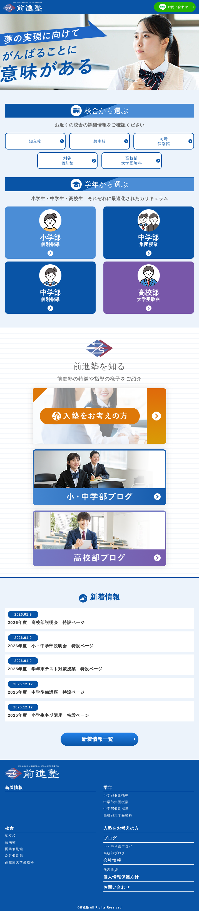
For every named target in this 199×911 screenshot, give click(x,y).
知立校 (35, 141)
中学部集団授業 (116, 802)
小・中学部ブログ (117, 846)
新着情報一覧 (97, 739)
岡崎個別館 (164, 141)
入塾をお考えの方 (121, 828)
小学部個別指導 (116, 795)
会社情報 (112, 860)
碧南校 (99, 141)
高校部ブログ (114, 853)
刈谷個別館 (67, 160)
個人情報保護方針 (121, 877)
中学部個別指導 (116, 809)
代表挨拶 (110, 870)
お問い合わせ (116, 887)
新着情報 (14, 787)
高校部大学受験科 (131, 160)
